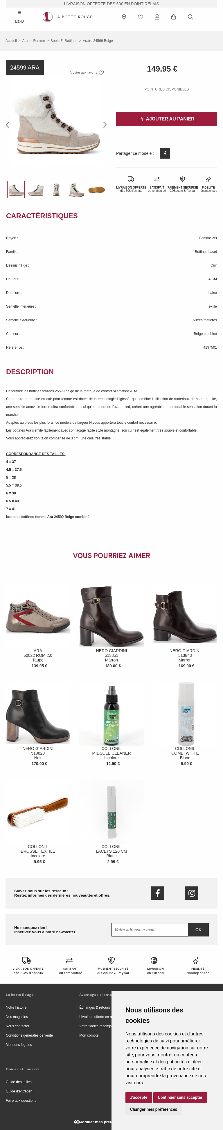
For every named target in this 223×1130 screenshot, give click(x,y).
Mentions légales (19, 1045)
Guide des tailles (19, 1082)
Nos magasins (17, 1017)
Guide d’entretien (19, 1091)
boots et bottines (64, 41)
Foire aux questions (21, 1101)
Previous (9, 124)
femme (39, 41)
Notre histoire (16, 1007)
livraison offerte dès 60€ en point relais (111, 3)
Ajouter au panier (166, 118)
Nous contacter (17, 1026)
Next (103, 124)
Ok (198, 929)
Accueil (11, 41)
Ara (25, 41)
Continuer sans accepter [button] (180, 1097)
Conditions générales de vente (29, 1035)
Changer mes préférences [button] (153, 1109)
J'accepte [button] (139, 1097)
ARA (134, 391)
